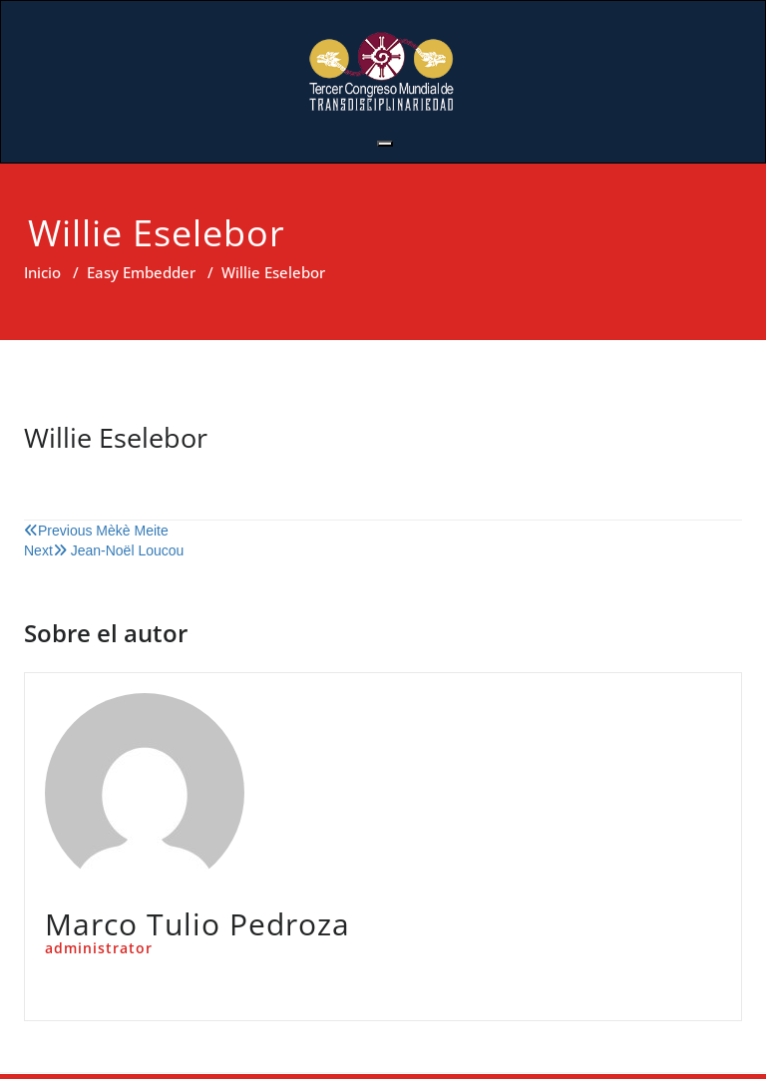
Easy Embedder (141, 272)
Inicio (42, 272)
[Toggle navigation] (385, 144)
